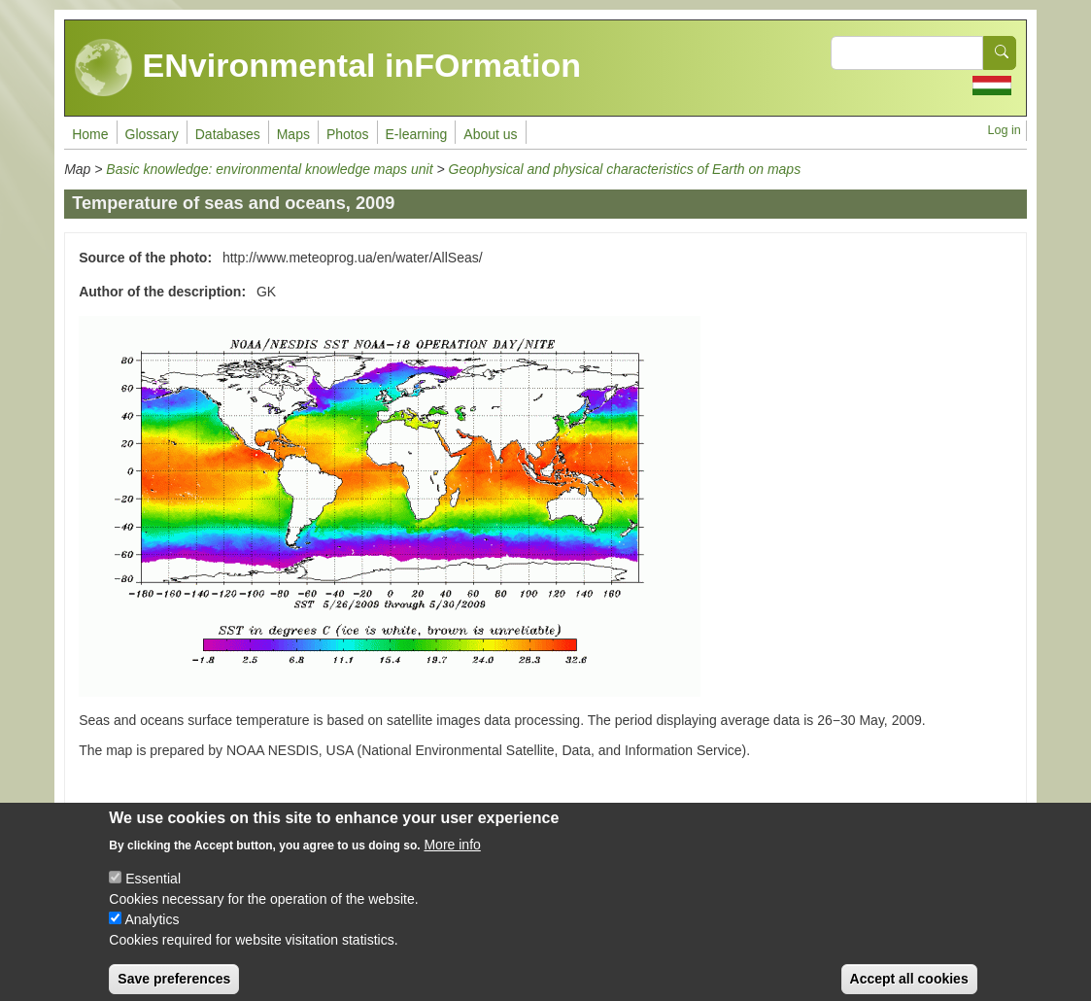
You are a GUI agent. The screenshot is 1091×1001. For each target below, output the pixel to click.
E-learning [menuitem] (417, 134)
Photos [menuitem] (347, 134)
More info (452, 857)
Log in (1004, 130)
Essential (153, 891)
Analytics (151, 932)
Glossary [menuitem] (152, 134)
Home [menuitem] (90, 134)
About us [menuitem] (490, 134)
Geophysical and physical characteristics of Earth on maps (625, 169)
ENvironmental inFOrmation (328, 68)
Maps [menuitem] (293, 134)
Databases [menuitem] (227, 134)
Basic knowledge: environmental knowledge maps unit (271, 169)
